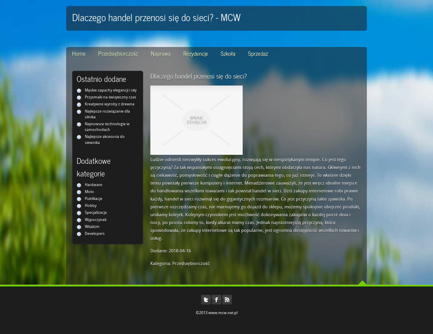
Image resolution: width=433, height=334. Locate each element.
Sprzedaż (258, 53)
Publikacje (93, 199)
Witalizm (92, 227)
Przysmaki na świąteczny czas (110, 97)
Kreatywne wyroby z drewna (109, 104)
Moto (89, 192)
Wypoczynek (95, 220)
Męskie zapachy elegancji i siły (111, 90)
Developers (95, 234)
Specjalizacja (96, 213)
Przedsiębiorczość (118, 53)
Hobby (91, 206)
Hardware (93, 185)
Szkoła (228, 53)
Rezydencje (195, 53)
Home (79, 53)
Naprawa (161, 53)
